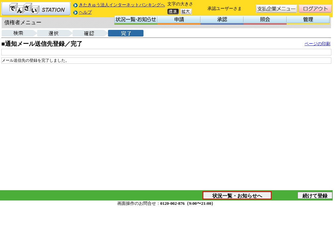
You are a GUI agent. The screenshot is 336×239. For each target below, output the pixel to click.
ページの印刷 (317, 43)
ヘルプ (85, 12)
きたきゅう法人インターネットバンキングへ (122, 4)
